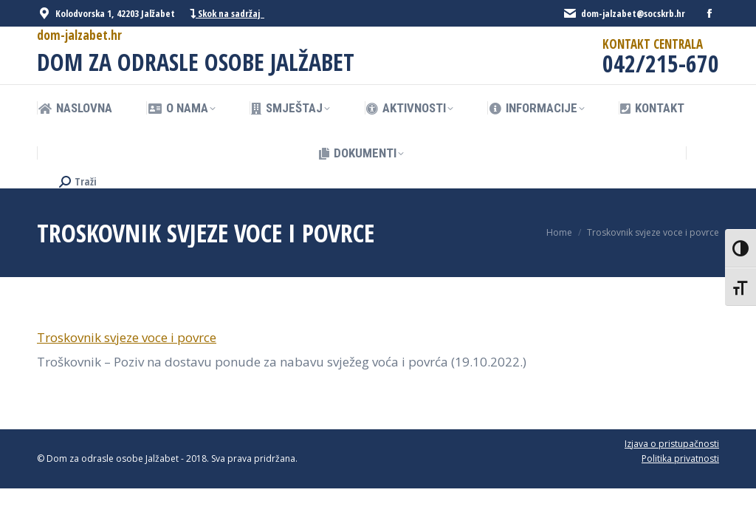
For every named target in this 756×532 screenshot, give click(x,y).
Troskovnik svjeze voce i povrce (126, 337)
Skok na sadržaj (227, 14)
